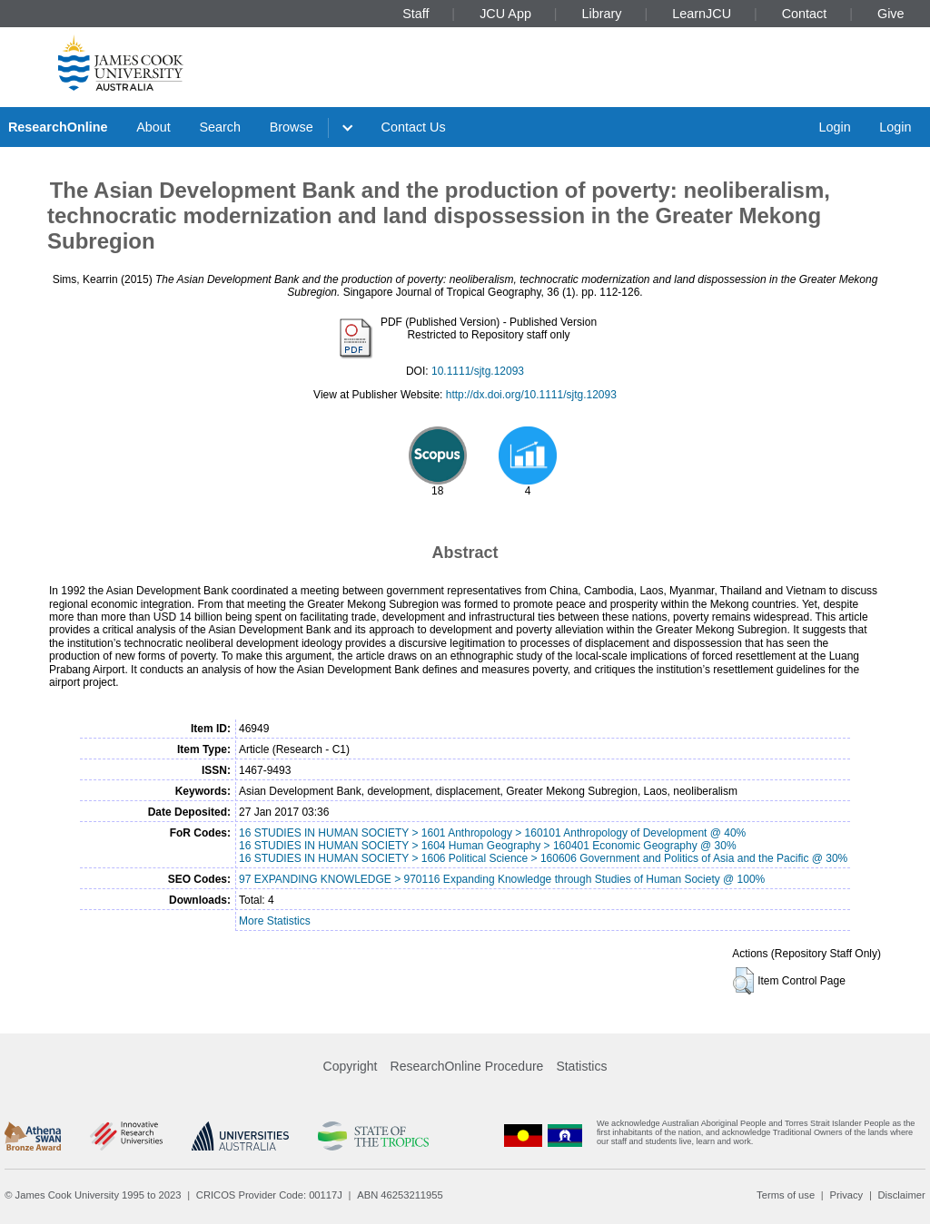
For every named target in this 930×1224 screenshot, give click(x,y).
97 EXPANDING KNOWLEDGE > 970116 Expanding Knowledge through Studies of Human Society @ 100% (502, 879)
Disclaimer (901, 1195)
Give (891, 13)
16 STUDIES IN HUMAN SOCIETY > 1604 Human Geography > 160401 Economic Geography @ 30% (488, 845)
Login (834, 127)
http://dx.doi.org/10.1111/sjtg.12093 (531, 394)
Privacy (846, 1195)
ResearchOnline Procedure (467, 1066)
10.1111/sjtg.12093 (477, 371)
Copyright (350, 1066)
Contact (804, 13)
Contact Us (413, 127)
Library (602, 13)
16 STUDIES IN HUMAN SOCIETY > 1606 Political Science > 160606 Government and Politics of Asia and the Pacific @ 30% (543, 858)
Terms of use (786, 1195)
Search (220, 127)
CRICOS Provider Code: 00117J (269, 1195)
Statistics (581, 1066)
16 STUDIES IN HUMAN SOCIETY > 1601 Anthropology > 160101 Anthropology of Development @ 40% (492, 833)
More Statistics (275, 921)
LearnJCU (701, 13)
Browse (291, 127)
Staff (415, 13)
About (153, 127)
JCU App (505, 13)
